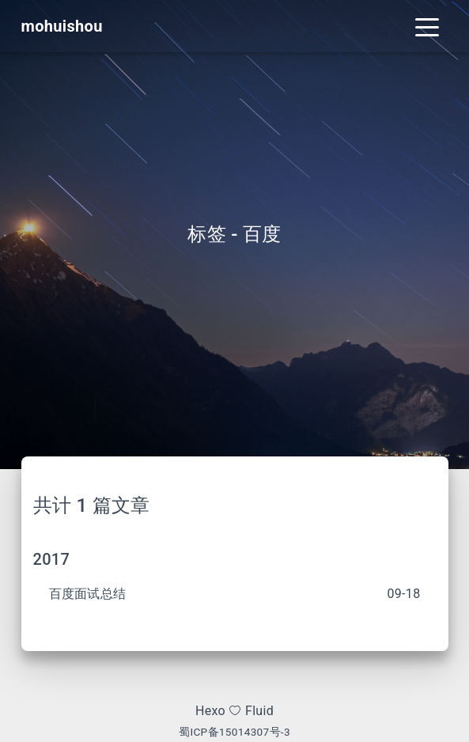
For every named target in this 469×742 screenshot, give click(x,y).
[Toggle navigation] (427, 26)
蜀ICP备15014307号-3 (234, 731)
